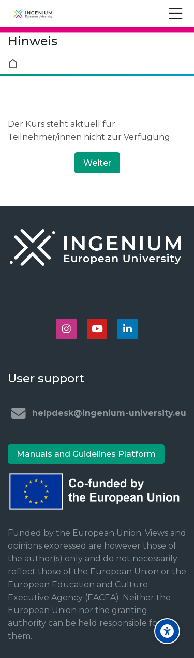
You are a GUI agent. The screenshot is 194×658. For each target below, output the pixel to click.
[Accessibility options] (167, 631)
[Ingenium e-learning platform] (32, 14)
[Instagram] (66, 329)
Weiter (97, 163)
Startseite (15, 63)
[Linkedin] (127, 329)
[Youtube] (97, 329)
